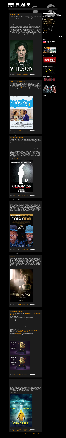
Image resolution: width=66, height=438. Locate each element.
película (31, 132)
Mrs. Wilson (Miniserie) (14, 14)
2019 (13, 196)
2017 (13, 430)
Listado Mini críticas (21, 8)
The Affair (27, 24)
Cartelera (14, 8)
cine (19, 132)
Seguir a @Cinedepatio (47, 30)
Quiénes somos (47, 8)
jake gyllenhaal (21, 250)
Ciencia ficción (17, 430)
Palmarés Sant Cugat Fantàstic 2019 (16, 311)
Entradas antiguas (37, 433)
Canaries (11, 379)
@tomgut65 (16, 158)
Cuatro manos (12, 256)
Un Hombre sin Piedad (28, 330)
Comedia (21, 132)
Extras (42, 8)
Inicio (10, 8)
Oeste (30, 250)
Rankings (27, 8)
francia (29, 132)
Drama (26, 132)
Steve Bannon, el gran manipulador (16, 137)
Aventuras (16, 132)
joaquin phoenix (26, 250)
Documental (20, 196)
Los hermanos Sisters (14, 202)
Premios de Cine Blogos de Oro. (22, 331)
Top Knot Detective (18, 333)
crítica (24, 132)
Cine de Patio (36, 330)
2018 (13, 132)
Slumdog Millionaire (21, 87)
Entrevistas (37, 8)
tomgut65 (27, 196)
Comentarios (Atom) (17, 435)
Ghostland (16, 337)
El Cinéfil (17, 330)
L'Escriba (21, 330)
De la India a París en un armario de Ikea (17, 81)
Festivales (32, 8)
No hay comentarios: (25, 74)
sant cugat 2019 (28, 430)
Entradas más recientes (15, 433)
